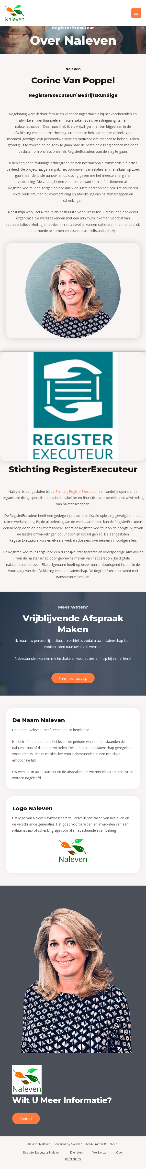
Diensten (76, 1152)
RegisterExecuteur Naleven (41, 1152)
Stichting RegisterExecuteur (76, 491)
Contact (26, 1118)
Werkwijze (99, 1152)
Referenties (73, 1159)
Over (119, 1152)
